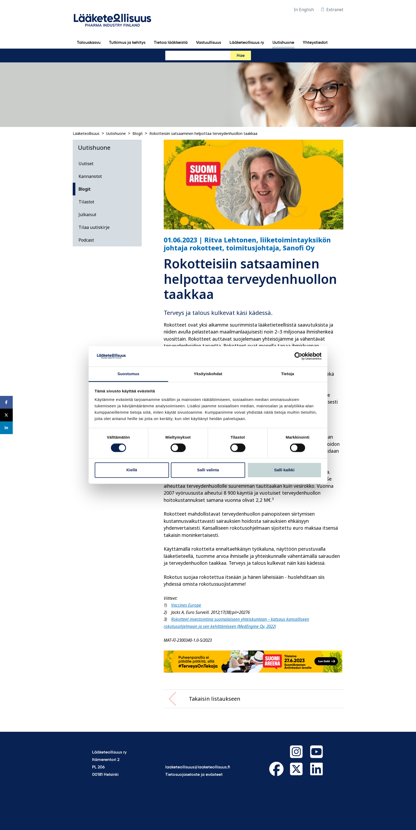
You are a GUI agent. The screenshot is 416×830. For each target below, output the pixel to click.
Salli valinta (208, 470)
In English (304, 9)
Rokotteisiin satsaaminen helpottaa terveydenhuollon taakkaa (203, 133)
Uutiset (86, 163)
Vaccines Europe (186, 605)
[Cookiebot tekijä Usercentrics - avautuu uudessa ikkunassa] (298, 356)
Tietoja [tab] (287, 373)
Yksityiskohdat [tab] (208, 373)
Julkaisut (87, 214)
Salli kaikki (284, 470)
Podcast (86, 240)
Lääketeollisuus (86, 133)
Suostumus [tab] (129, 373)
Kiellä (131, 470)
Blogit (137, 133)
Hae (241, 56)
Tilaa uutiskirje (94, 227)
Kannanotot (90, 176)
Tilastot (86, 202)
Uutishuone (116, 133)
